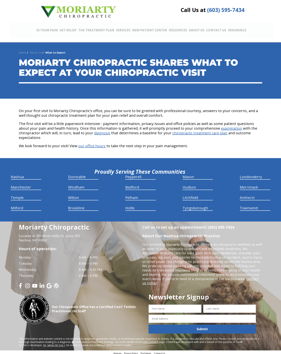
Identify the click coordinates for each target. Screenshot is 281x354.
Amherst (247, 195)
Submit (202, 327)
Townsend (249, 206)
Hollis (130, 206)
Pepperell (133, 174)
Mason (188, 174)
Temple (17, 195)
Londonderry (251, 174)
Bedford (132, 185)
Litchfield (190, 195)
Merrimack (249, 185)
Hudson (189, 185)
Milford (17, 206)
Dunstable (77, 174)
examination (231, 126)
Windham (76, 185)
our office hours (92, 143)
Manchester (21, 185)
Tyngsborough (195, 206)
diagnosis (102, 131)
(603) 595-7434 (225, 10)
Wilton (73, 195)
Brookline (76, 206)
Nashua (17, 174)
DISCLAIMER (150, 340)
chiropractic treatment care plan (199, 131)
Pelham (131, 195)
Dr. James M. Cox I (54, 343)
